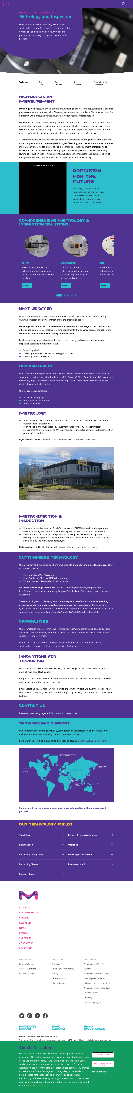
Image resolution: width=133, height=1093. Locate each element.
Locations (25, 948)
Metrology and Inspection (95, 978)
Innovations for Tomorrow (100, 83)
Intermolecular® (91, 993)
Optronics (88, 969)
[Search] (123, 3)
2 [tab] (64, 298)
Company (25, 907)
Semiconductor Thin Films (95, 964)
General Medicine (59, 978)
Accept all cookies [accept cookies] (102, 1055)
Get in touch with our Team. (92, 740)
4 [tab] (72, 298)
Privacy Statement (34, 1085)
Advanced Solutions (27, 969)
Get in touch (57, 713)
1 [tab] (57, 298)
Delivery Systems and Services (97, 983)
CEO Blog (88, 998)
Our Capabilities (78, 83)
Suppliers (25, 938)
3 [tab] (68, 298)
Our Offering (58, 83)
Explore (27, 286)
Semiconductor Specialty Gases (97, 988)
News (22, 928)
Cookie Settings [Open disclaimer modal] (99, 1072)
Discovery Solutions (27, 974)
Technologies (47, 13)
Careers (24, 918)
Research (25, 923)
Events (23, 933)
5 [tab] (75, 298)
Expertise (23, 13)
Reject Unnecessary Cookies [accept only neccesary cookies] (103, 1064)
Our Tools (41, 83)
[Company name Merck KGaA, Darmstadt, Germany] (6, 4)
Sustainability (28, 912)
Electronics (34, 13)
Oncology (56, 964)
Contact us (26, 943)
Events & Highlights (92, 1002)
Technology (24, 82)
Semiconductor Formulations (96, 974)
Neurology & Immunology (63, 969)
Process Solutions (26, 964)
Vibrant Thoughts (59, 983)
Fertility (55, 974)
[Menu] (129, 4)
